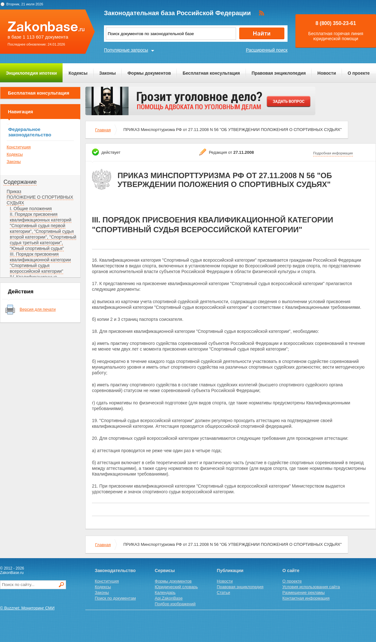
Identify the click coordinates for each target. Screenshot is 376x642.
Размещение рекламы (303, 592)
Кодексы (78, 73)
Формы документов (149, 73)
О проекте (359, 73)
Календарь (165, 592)
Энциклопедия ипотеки (31, 73)
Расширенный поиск (267, 50)
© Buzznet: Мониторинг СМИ (27, 608)
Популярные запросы (126, 50)
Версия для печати (38, 309)
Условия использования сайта (311, 586)
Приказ (14, 191)
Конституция (19, 147)
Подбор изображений (175, 603)
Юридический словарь (176, 586)
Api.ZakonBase (169, 598)
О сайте (291, 570)
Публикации (230, 570)
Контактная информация (306, 598)
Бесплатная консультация (211, 73)
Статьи (223, 592)
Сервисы (165, 570)
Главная (103, 130)
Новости (327, 73)
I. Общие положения (31, 208)
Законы (107, 73)
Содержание (20, 182)
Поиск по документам (115, 598)
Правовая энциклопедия (279, 73)
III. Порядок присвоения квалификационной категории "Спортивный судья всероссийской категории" (40, 263)
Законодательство (115, 570)
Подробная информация (333, 153)
